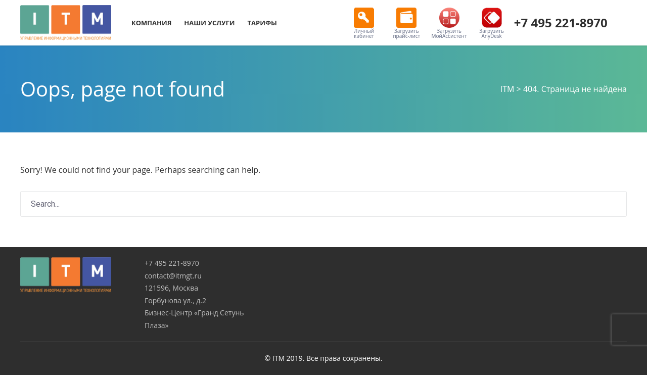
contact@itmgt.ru (173, 275)
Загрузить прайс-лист (406, 23)
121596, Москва (171, 288)
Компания (151, 22)
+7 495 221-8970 (561, 22)
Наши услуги (209, 22)
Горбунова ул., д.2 (175, 300)
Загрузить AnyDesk (491, 23)
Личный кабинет (364, 23)
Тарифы (262, 22)
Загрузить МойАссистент (449, 23)
